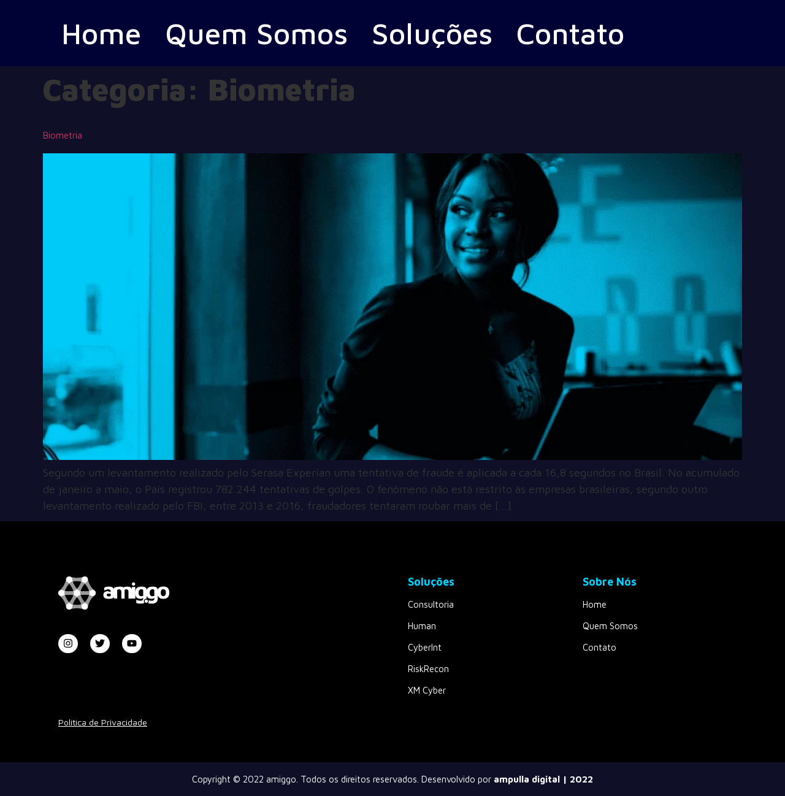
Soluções (441, 33)
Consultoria (431, 604)
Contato (583, 33)
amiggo (281, 779)
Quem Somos (261, 33)
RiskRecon (428, 669)
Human (422, 626)
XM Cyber (427, 690)
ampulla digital (527, 779)
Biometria (62, 135)
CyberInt (425, 647)
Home (102, 33)
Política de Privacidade (102, 722)
